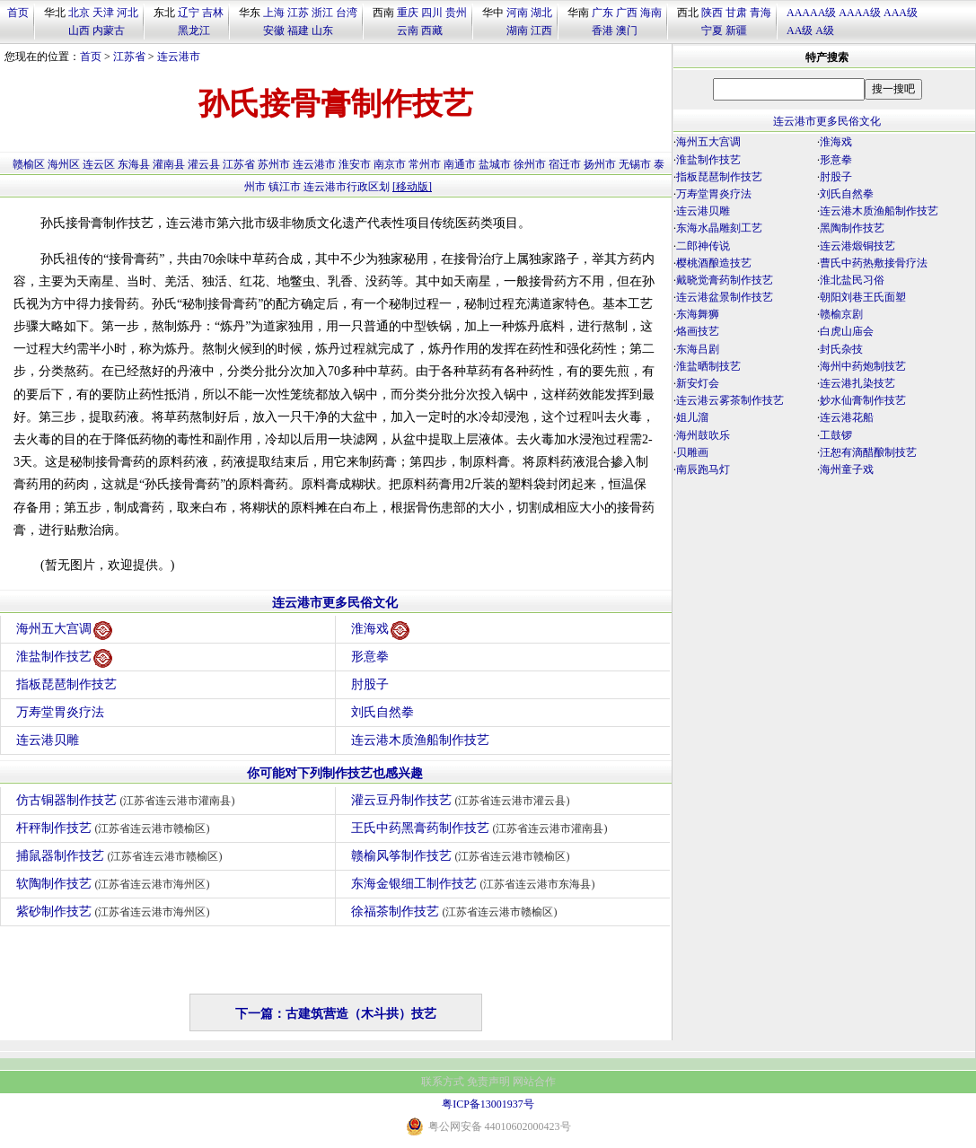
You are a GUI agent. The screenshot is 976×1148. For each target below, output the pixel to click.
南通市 (460, 164)
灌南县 (169, 164)
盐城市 (495, 164)
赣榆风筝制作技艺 (463, 856)
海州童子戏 (847, 469)
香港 (602, 30)
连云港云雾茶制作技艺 (730, 400)
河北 (127, 12)
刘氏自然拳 (382, 712)
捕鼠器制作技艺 (121, 856)
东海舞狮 (697, 314)
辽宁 (188, 12)
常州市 (425, 164)
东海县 (134, 164)
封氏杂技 (841, 349)
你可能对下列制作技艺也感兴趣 (335, 773)
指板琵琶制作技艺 (66, 684)
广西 (626, 12)
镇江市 (284, 186)
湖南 (517, 30)
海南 (651, 12)
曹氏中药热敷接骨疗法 (874, 263)
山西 (79, 30)
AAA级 (901, 12)
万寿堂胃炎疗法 (60, 712)
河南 (517, 12)
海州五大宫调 (64, 630)
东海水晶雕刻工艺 (719, 228)
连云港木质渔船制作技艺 (420, 740)
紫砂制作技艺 (115, 911)
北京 (79, 12)
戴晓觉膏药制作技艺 (724, 280)
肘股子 (370, 684)
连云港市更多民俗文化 (335, 602)
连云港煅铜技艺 (857, 246)
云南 (407, 30)
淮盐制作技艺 (64, 658)
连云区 (99, 164)
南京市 (390, 164)
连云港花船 (847, 417)
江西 (541, 30)
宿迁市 (565, 164)
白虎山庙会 (847, 331)
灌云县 (204, 164)
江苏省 (129, 56)
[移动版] (412, 186)
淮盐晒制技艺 (708, 366)
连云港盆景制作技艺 (724, 297)
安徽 (274, 30)
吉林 (213, 12)
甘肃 (736, 12)
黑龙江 (194, 30)
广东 (602, 12)
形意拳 (370, 656)
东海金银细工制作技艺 (475, 883)
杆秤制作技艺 (115, 828)
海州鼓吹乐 (703, 435)
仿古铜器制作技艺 (128, 800)
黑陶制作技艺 (852, 228)
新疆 (736, 30)
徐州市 (530, 164)
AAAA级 (860, 12)
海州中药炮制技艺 (863, 366)
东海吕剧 (697, 349)
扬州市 (600, 164)
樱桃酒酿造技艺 (714, 263)
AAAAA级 (811, 12)
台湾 (346, 12)
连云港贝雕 (47, 740)
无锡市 (635, 164)
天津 (103, 12)
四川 (432, 12)
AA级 (800, 30)
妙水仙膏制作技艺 (863, 400)
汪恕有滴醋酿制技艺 (868, 452)
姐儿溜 (692, 417)
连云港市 (178, 56)
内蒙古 (108, 30)
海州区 (64, 164)
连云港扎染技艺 (857, 383)
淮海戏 (380, 630)
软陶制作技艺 (115, 883)
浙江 (322, 12)
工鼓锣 (836, 435)
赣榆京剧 (841, 314)
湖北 (541, 12)
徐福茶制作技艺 (456, 911)
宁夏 (712, 30)
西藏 (432, 30)
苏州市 (274, 164)
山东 (322, 30)
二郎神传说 (703, 246)
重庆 (407, 12)
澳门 (626, 30)
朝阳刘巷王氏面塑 (863, 297)
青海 (760, 12)
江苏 (298, 12)
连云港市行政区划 (346, 186)
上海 (274, 12)
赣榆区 (29, 164)
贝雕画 (692, 452)
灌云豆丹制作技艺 (463, 800)
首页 (18, 12)
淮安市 (355, 164)
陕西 (712, 12)
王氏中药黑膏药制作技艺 (481, 828)
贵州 (456, 12)
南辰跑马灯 (703, 469)
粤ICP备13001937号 (488, 1104)
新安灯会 (697, 383)
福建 (298, 30)
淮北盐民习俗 (852, 280)
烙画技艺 (697, 331)
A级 (824, 30)
